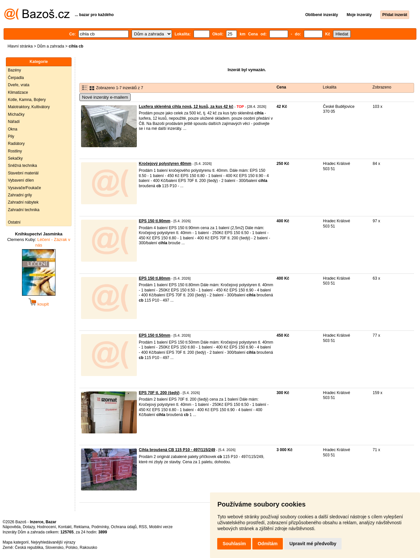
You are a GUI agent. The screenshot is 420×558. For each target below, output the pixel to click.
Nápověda (12, 527)
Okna (12, 129)
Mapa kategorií (16, 542)
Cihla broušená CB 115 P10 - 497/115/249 (177, 450)
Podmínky (100, 527)
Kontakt (65, 527)
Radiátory (16, 143)
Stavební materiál (23, 173)
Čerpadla (16, 77)
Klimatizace (18, 92)
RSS (143, 527)
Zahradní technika (23, 210)
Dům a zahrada (50, 46)
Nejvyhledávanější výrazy (53, 542)
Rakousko (88, 547)
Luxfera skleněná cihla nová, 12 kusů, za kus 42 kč (186, 106)
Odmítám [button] (268, 543)
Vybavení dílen (21, 180)
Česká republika (29, 547)
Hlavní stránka (20, 46)
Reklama (81, 527)
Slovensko (54, 547)
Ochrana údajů (124, 527)
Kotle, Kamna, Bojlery (27, 99)
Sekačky (15, 158)
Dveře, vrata (18, 85)
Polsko (71, 547)
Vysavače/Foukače (24, 188)
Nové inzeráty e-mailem (105, 97)
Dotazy (28, 527)
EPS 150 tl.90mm (154, 221)
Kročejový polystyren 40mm (165, 163)
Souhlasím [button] (234, 543)
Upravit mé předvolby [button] (312, 543)
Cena (281, 87)
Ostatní (14, 222)
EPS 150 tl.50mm (154, 335)
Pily (11, 136)
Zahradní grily (20, 195)
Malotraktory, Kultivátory (29, 107)
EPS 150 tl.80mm (154, 278)
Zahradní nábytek (23, 202)
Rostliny (15, 151)
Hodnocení (46, 527)
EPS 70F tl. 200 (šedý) (159, 392)
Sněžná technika (22, 165)
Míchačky (16, 114)
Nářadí (14, 121)
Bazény (14, 70)
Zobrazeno (381, 87)
